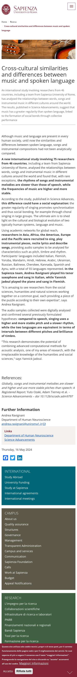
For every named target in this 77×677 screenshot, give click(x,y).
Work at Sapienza (16, 572)
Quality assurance (17, 524)
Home (4, 22)
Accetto (8, 671)
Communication (15, 556)
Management (13, 540)
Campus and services (19, 551)
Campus (11, 513)
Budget (9, 578)
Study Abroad (14, 477)
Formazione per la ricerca (21, 641)
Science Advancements (19, 440)
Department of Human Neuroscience (28, 435)
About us (11, 519)
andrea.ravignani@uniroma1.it (22, 424)
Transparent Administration (23, 546)
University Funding (17, 482)
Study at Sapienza (16, 488)
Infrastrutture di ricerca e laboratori (28, 614)
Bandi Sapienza (15, 630)
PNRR (8, 620)
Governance (13, 535)
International (17, 471)
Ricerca (13, 22)
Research (13, 597)
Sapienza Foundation (18, 562)
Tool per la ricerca (17, 636)
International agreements (21, 493)
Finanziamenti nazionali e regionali (28, 625)
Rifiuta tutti (23, 671)
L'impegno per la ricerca (21, 604)
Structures (11, 530)
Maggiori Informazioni (33, 663)
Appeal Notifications (18, 583)
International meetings (20, 498)
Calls (8, 567)
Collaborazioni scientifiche (22, 609)
